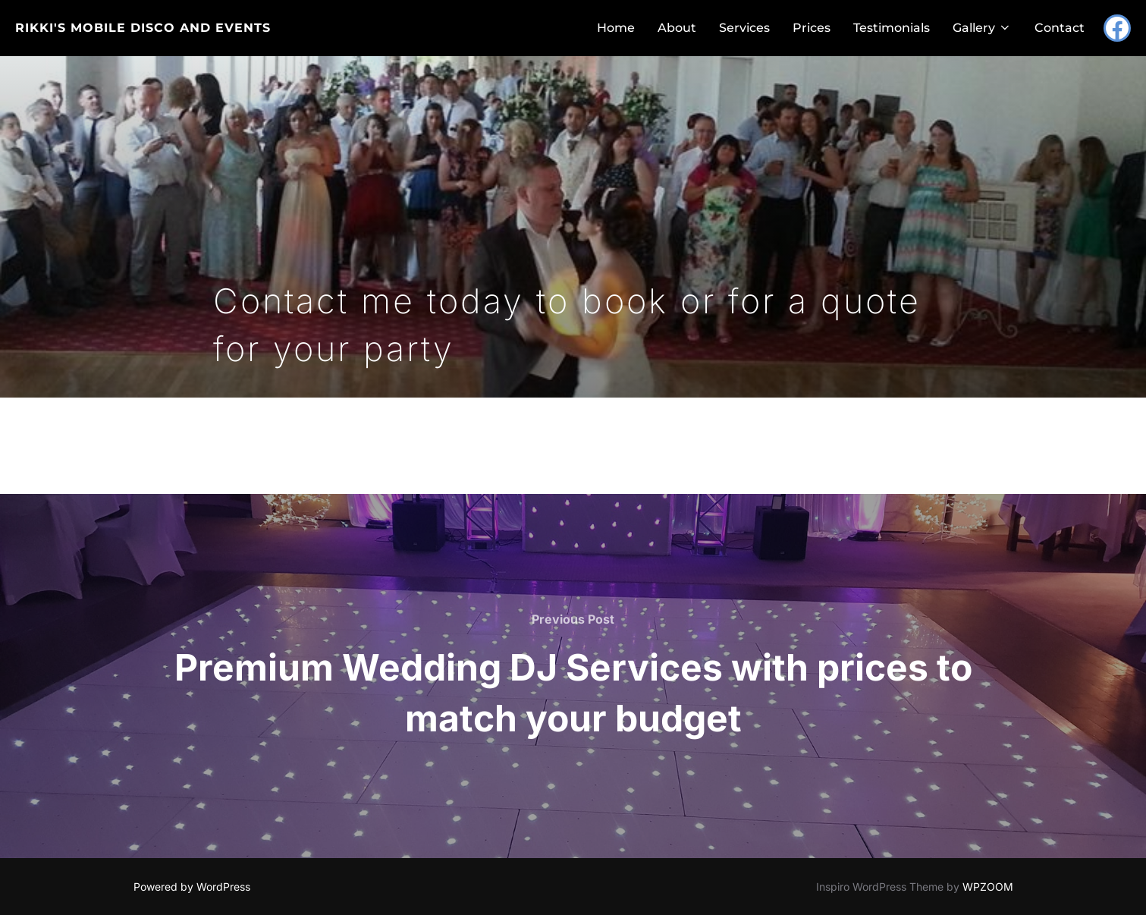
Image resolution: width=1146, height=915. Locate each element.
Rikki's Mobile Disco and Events (143, 27)
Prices (811, 27)
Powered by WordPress (191, 886)
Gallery (982, 27)
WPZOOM (987, 886)
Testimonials (891, 27)
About (677, 27)
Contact (1060, 27)
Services (744, 27)
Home (616, 27)
